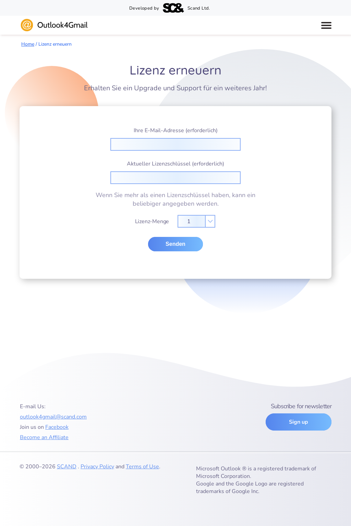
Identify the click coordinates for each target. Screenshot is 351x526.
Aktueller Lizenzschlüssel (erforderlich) (175, 172)
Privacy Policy (97, 466)
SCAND (66, 466)
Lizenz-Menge (175, 219)
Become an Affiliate (44, 437)
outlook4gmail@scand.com (53, 417)
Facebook (57, 427)
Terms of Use (142, 466)
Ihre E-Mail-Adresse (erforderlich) (175, 139)
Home (27, 44)
